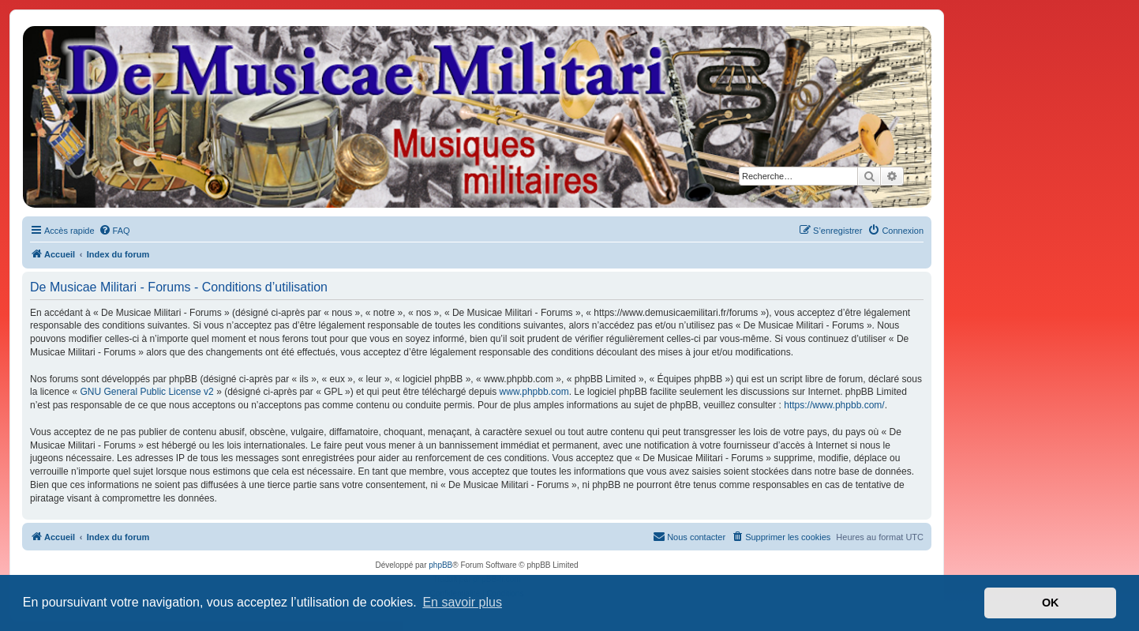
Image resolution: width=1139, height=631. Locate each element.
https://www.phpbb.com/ (834, 405)
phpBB (440, 565)
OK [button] (1050, 602)
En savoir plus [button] (462, 602)
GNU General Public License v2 (146, 391)
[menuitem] (114, 230)
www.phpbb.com (534, 391)
